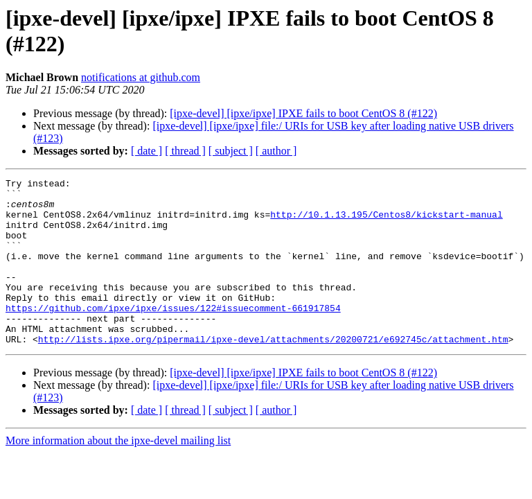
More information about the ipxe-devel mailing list (118, 474)
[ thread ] (185, 151)
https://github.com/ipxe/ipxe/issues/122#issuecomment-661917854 (173, 335)
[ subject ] (231, 151)
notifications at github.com (140, 77)
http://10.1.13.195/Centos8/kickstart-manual (386, 222)
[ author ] (276, 151)
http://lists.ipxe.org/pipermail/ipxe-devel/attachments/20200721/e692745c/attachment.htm (273, 372)
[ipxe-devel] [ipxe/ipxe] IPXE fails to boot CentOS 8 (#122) (303, 113)
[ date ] (146, 151)
